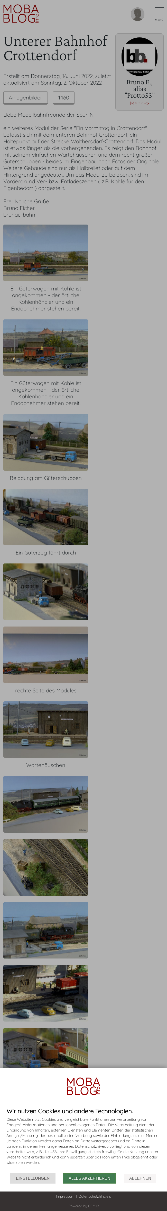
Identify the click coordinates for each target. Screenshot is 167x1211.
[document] (83, 1140)
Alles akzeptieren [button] (89, 1178)
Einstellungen (33, 1178)
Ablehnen (140, 1178)
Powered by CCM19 (84, 1206)
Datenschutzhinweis (95, 1196)
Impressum (65, 1196)
